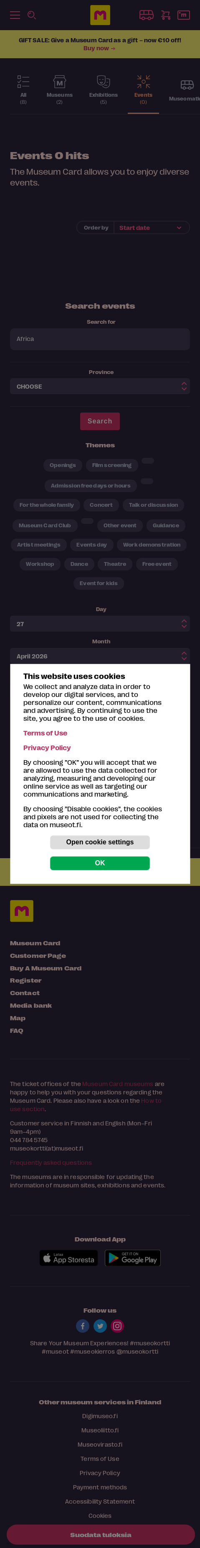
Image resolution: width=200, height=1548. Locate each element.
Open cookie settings (100, 842)
